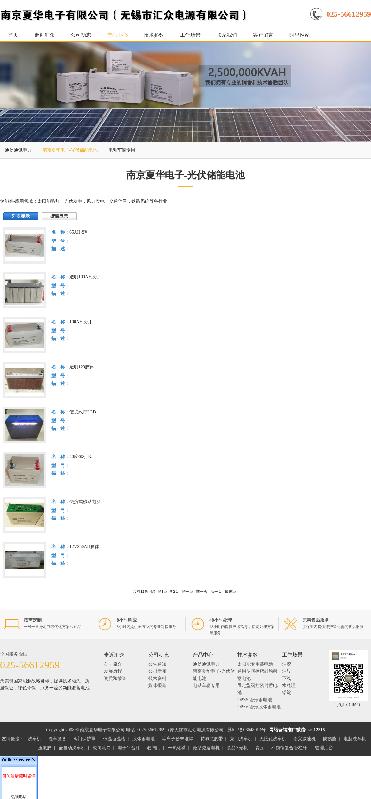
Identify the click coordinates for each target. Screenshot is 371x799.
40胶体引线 (80, 456)
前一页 (202, 591)
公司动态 (81, 35)
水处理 (289, 685)
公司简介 (113, 664)
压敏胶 (44, 747)
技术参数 (154, 35)
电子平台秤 (129, 747)
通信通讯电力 (18, 150)
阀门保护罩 (84, 738)
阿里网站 (299, 35)
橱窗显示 (59, 216)
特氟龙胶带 (212, 738)
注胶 (286, 664)
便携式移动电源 (85, 501)
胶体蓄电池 (143, 738)
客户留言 (263, 35)
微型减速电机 (206, 747)
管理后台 (324, 747)
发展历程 (113, 671)
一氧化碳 (177, 747)
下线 (286, 678)
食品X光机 (237, 747)
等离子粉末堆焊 (177, 738)
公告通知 (157, 664)
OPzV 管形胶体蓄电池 (258, 707)
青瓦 (259, 747)
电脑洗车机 (354, 738)
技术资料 (157, 678)
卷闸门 (154, 747)
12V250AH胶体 (84, 546)
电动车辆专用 (121, 150)
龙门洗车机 (241, 738)
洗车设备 (57, 738)
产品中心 (117, 35)
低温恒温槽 (114, 738)
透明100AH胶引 (84, 277)
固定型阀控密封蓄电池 (257, 689)
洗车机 (34, 738)
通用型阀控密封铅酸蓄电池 (257, 675)
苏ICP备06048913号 (246, 729)
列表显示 (21, 216)
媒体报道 (157, 685)
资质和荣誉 (115, 678)
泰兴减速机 (304, 738)
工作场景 (190, 35)
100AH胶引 (80, 322)
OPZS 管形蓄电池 (254, 699)
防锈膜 (329, 738)
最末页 (230, 591)
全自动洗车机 (72, 747)
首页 (13, 35)
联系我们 (227, 35)
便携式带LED (82, 412)
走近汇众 (44, 35)
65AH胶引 (79, 232)
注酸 (286, 671)
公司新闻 (157, 671)
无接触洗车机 (272, 738)
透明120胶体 (81, 367)
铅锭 (286, 692)
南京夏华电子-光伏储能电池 (70, 150)
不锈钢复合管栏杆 (289, 747)
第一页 (187, 591)
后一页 (216, 591)
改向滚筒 (102, 747)
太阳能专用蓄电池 (255, 664)
